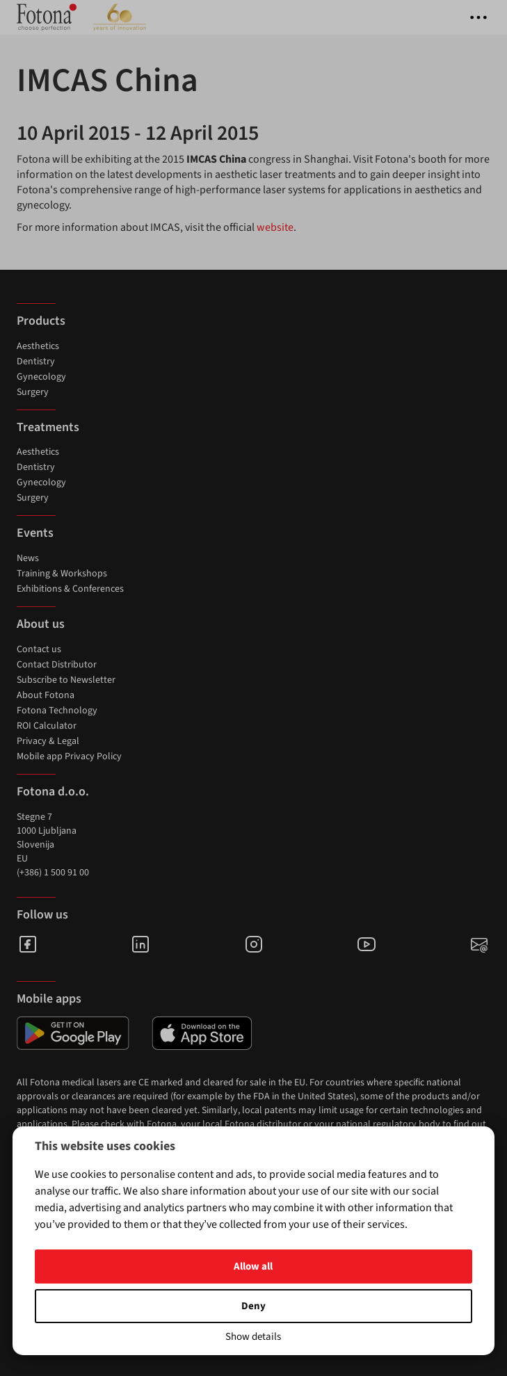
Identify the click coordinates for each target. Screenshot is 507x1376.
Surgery (33, 392)
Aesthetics (38, 346)
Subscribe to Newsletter (66, 680)
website (275, 227)
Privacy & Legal (48, 741)
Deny (253, 1306)
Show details (253, 1336)
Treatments (48, 427)
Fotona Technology (57, 711)
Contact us (39, 649)
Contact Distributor (57, 665)
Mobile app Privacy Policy (69, 756)
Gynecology (41, 377)
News (28, 558)
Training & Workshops (62, 574)
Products (41, 321)
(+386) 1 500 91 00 (53, 873)
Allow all (253, 1266)
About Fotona (45, 695)
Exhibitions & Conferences (70, 589)
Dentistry (36, 362)
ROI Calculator (47, 726)
